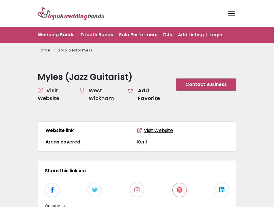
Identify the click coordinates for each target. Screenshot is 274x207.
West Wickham (105, 90)
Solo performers (75, 50)
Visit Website (153, 122)
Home (44, 50)
